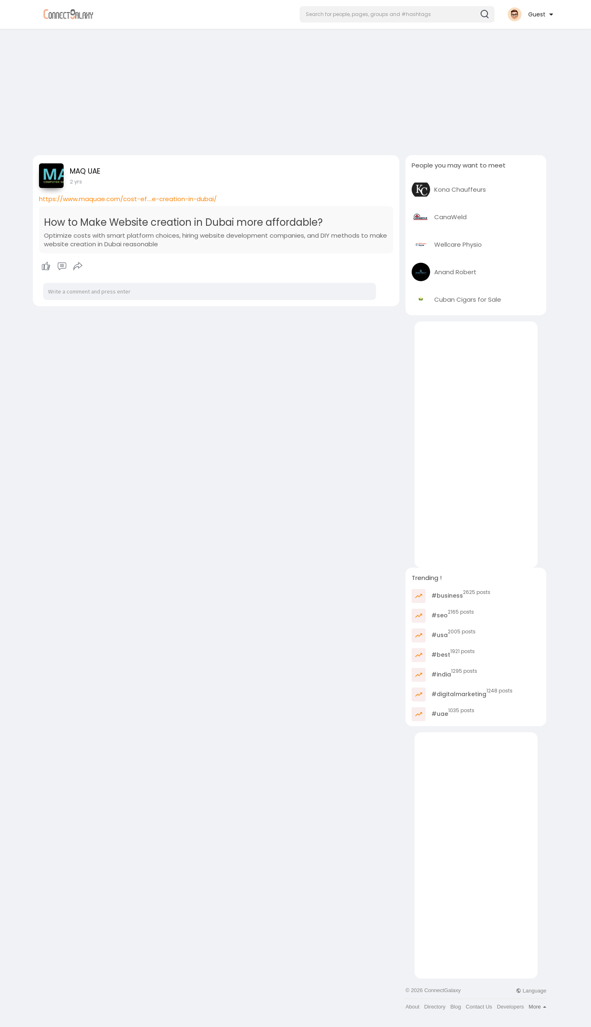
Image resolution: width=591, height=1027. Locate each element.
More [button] (537, 1007)
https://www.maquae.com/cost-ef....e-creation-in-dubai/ (128, 199)
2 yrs (76, 182)
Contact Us (479, 1006)
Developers (510, 1006)
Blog (455, 1006)
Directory (435, 1006)
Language (531, 990)
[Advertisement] (295, 89)
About (412, 1006)
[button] (397, 14)
